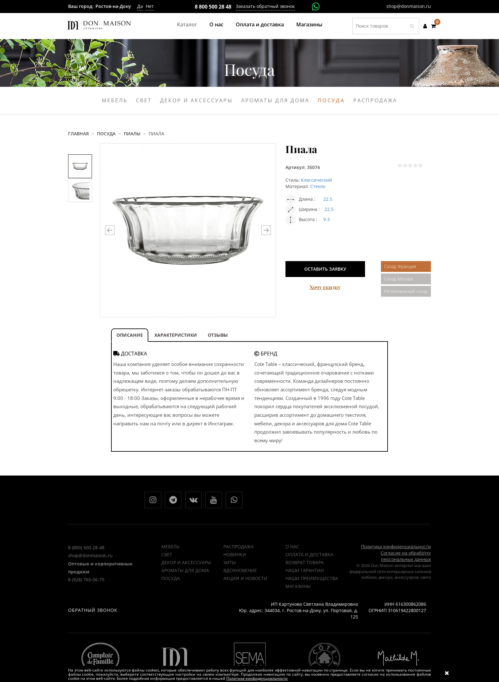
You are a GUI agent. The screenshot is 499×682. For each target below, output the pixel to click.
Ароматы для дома (275, 100)
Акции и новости (245, 581)
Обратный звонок (92, 613)
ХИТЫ (229, 566)
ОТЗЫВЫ (218, 335)
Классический (316, 180)
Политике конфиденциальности (257, 678)
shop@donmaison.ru (408, 6)
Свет (144, 100)
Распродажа (375, 100)
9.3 (326, 219)
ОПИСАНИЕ (129, 335)
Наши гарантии (304, 574)
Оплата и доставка (260, 24)
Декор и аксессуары (196, 100)
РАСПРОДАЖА (238, 550)
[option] (80, 166)
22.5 (327, 199)
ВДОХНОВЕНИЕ (240, 574)
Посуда (331, 100)
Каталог (187, 24)
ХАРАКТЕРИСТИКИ (175, 335)
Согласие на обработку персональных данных (406, 559)
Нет (150, 6)
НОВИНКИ (234, 558)
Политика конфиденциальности (396, 550)
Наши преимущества (311, 581)
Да (140, 6)
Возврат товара (304, 566)
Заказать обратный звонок (265, 6)
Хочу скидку (325, 287)
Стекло (317, 186)
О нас (216, 24)
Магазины (309, 24)
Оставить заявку (325, 269)
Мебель (115, 100)
